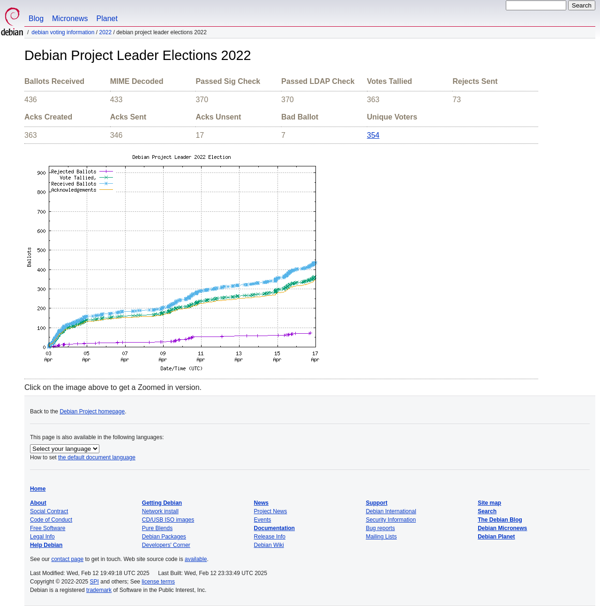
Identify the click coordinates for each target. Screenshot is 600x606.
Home (37, 489)
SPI (94, 581)
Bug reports (380, 528)
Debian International (391, 511)
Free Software (47, 528)
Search (487, 511)
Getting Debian (162, 503)
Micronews (70, 18)
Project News (270, 511)
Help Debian (46, 545)
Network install (160, 511)
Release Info (269, 536)
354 (373, 135)
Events (262, 519)
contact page (67, 559)
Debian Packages (164, 536)
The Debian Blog (500, 519)
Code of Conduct (51, 519)
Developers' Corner (166, 545)
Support (376, 503)
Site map (489, 503)
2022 (105, 32)
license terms (158, 581)
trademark (99, 590)
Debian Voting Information (62, 32)
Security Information (391, 519)
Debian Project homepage (92, 411)
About (38, 503)
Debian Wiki (269, 545)
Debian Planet (496, 536)
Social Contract (49, 511)
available (196, 559)
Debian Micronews (502, 528)
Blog (36, 18)
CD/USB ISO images (168, 519)
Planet (107, 18)
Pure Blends (157, 528)
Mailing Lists (381, 536)
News (261, 503)
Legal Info (42, 536)
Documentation (274, 528)
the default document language (96, 457)
